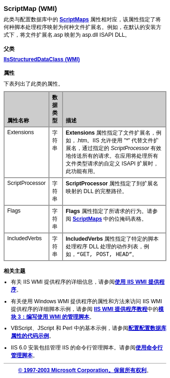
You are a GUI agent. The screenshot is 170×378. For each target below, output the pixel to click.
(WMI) (42, 59)
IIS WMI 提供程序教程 (120, 309)
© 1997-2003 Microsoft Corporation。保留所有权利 (82, 370)
